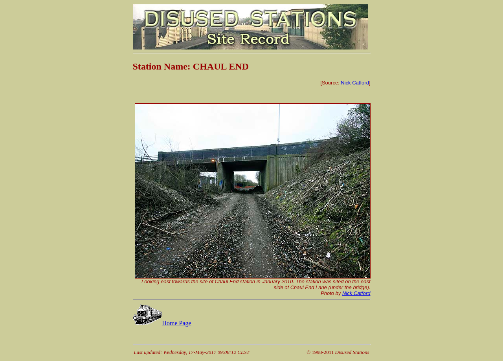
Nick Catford (355, 83)
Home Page (162, 323)
